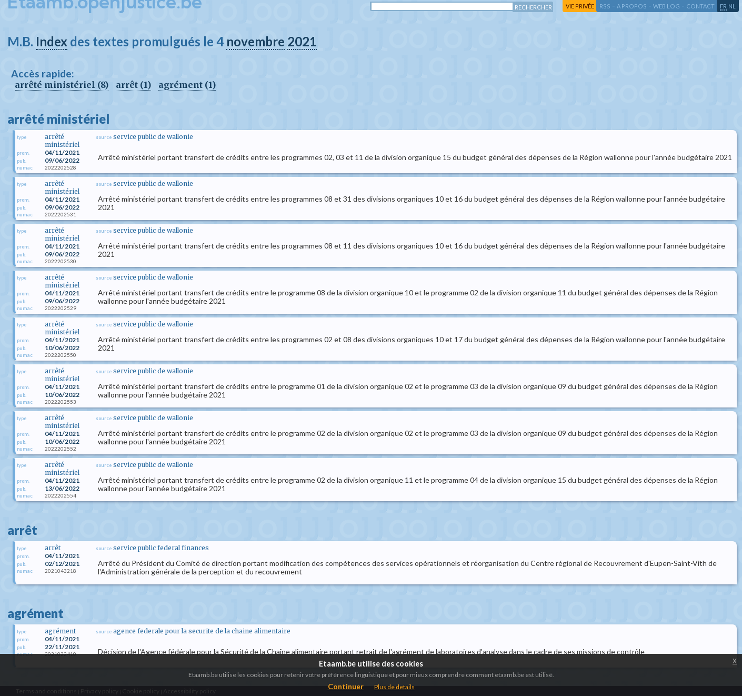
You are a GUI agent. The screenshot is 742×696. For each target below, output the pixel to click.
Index (51, 41)
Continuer (346, 686)
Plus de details (394, 687)
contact (700, 6)
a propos (632, 6)
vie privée (580, 6)
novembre (255, 41)
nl (732, 6)
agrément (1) (187, 84)
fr (723, 6)
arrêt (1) (133, 84)
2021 (302, 41)
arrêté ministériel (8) (61, 84)
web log (666, 6)
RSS (604, 6)
